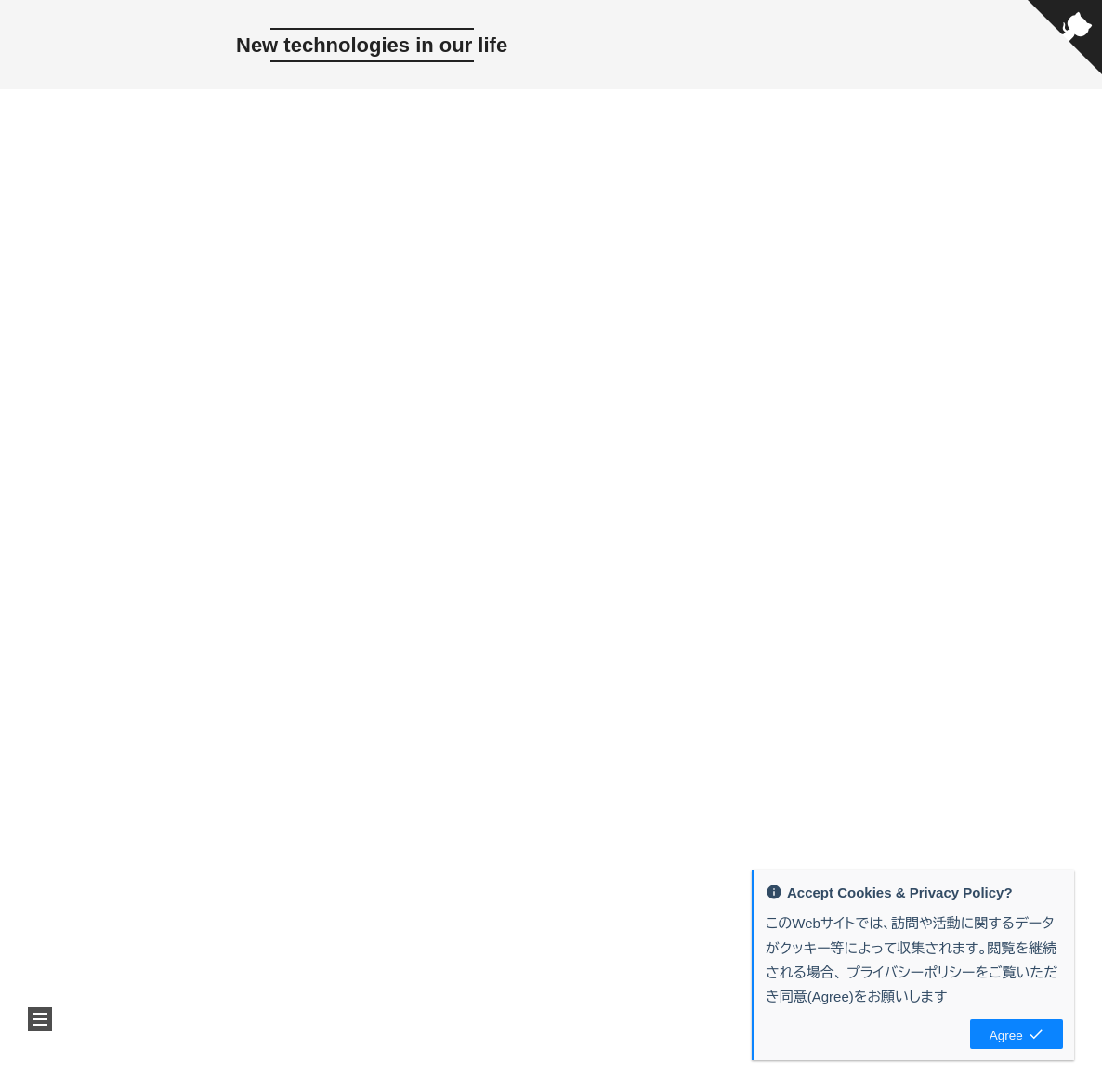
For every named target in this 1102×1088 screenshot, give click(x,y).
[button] (40, 1019)
